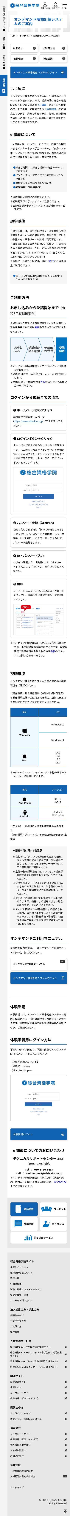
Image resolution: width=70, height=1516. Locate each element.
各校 (51, 261)
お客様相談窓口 (18, 1450)
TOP (12, 35)
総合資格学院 (25, 5)
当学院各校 (60, 1182)
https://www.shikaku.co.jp (28, 421)
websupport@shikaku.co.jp (44, 1173)
